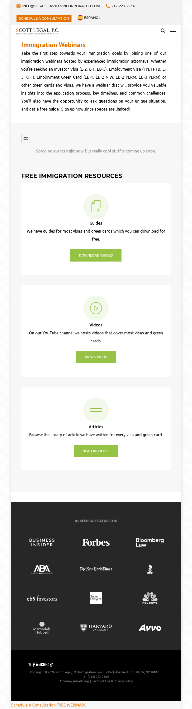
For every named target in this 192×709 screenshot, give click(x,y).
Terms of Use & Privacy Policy (112, 681)
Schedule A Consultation (33, 705)
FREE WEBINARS (71, 705)
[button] (173, 31)
